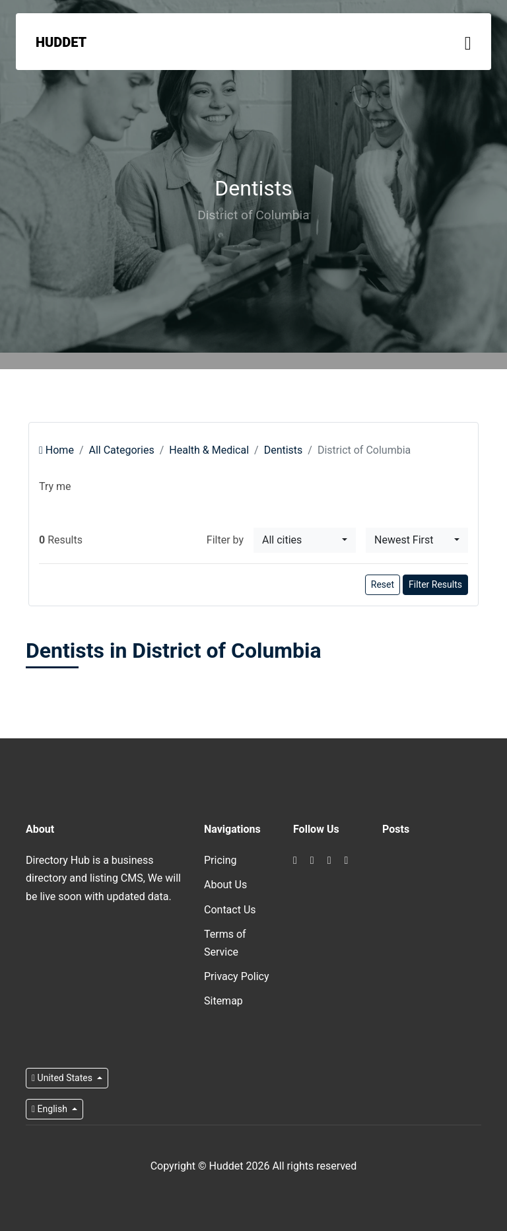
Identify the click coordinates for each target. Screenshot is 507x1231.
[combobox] (305, 540)
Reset (382, 584)
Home (56, 450)
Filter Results (435, 584)
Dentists (283, 450)
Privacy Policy (236, 976)
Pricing (220, 860)
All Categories (121, 450)
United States (63, 1078)
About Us (225, 884)
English (50, 1109)
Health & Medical (209, 450)
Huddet (61, 42)
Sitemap (223, 1001)
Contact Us (230, 909)
